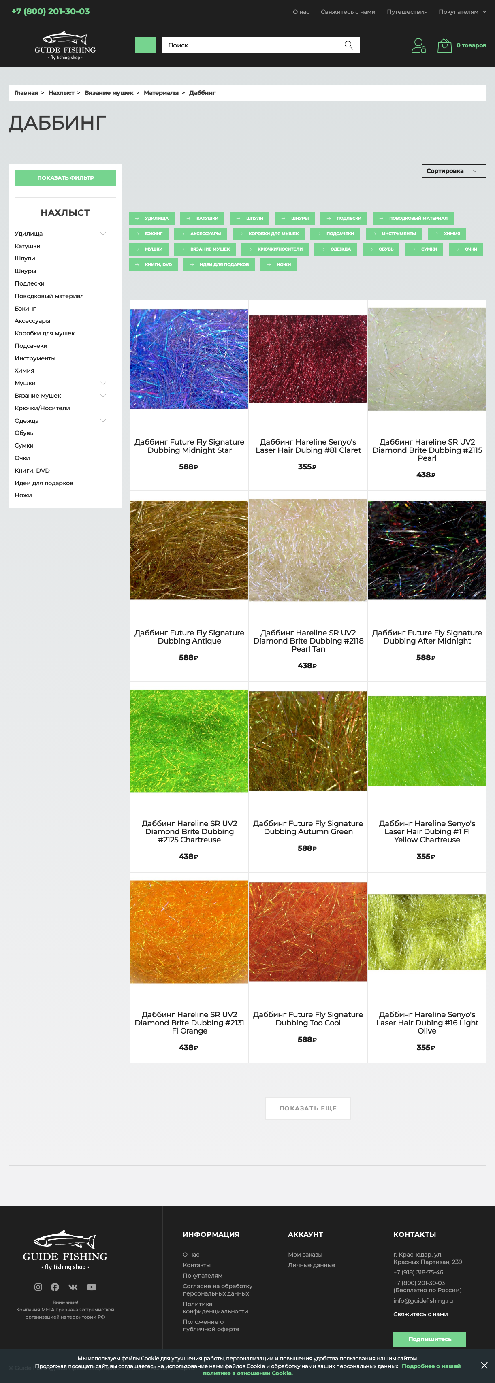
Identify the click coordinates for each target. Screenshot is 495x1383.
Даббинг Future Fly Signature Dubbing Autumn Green (308, 827)
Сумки (24, 445)
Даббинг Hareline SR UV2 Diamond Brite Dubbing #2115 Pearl (427, 450)
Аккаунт (305, 1234)
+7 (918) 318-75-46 (418, 1272)
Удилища (29, 233)
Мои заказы (305, 1254)
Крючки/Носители (42, 408)
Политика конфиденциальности (215, 1307)
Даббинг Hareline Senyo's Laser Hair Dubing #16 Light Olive (427, 1023)
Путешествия (407, 11)
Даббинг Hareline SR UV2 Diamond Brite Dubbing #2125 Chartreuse (189, 831)
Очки (22, 458)
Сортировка (445, 171)
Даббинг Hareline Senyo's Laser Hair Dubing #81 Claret (308, 446)
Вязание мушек (38, 395)
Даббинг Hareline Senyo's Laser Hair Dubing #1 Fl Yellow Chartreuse (427, 831)
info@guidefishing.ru (423, 1300)
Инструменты (35, 358)
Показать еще (308, 1108)
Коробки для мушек (45, 333)
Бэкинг (25, 308)
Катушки (28, 246)
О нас (301, 11)
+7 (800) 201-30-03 (419, 1283)
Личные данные (311, 1265)
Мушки (25, 383)
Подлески (30, 283)
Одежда (26, 420)
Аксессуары (32, 320)
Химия (24, 370)
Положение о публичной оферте (211, 1325)
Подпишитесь (429, 1339)
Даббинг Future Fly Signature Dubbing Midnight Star (189, 446)
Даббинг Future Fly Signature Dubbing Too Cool (308, 1018)
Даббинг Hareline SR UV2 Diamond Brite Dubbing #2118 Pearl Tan (308, 641)
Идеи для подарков (44, 483)
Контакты (197, 1265)
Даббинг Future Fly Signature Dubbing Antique (189, 637)
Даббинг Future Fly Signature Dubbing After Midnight (427, 637)
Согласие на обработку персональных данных (217, 1290)
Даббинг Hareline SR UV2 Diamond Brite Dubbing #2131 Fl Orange (189, 1023)
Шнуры (25, 271)
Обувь (24, 433)
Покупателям (202, 1275)
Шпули (25, 258)
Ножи (23, 495)
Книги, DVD (32, 470)
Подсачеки (31, 345)
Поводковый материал (49, 296)
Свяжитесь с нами (348, 11)
